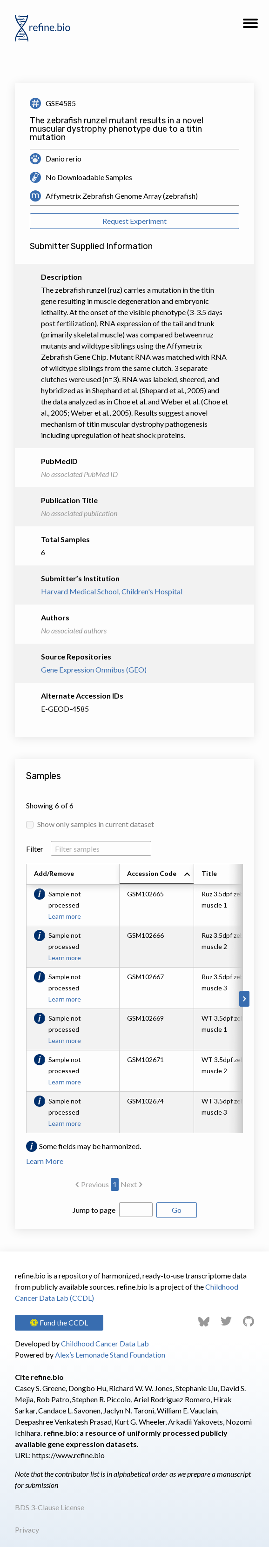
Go (177, 1209)
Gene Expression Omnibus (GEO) (94, 669)
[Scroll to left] (25, 999)
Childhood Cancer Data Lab (105, 1343)
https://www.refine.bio (68, 1455)
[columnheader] (157, 874)
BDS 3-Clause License (49, 1507)
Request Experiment (134, 220)
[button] (250, 26)
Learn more (64, 916)
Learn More (44, 1161)
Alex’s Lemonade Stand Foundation (110, 1354)
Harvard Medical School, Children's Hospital (111, 591)
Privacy (27, 1529)
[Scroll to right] (244, 999)
